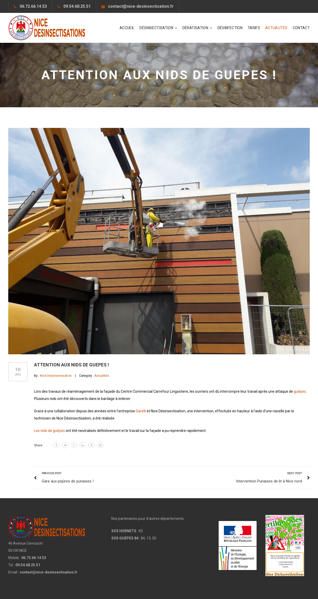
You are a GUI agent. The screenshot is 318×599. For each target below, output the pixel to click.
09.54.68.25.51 (77, 6)
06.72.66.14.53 (33, 6)
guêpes (300, 391)
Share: (38, 445)
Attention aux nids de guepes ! (71, 364)
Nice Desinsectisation (56, 376)
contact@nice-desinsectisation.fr (141, 6)
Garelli (141, 411)
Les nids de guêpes (49, 431)
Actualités (101, 376)
